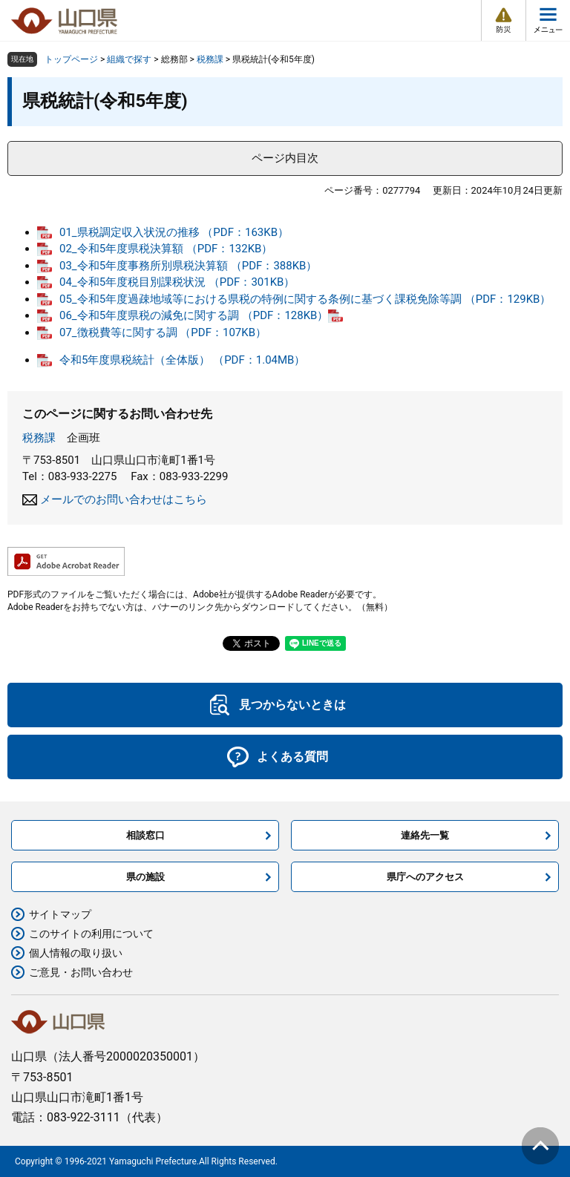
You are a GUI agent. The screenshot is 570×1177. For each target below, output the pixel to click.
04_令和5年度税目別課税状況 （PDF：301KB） (177, 282)
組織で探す (129, 59)
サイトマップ (60, 914)
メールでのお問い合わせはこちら (123, 499)
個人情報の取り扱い (75, 953)
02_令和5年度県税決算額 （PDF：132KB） (165, 248)
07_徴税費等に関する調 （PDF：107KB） (162, 332)
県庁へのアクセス (425, 876)
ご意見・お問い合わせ (81, 972)
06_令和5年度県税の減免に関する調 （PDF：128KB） (193, 315)
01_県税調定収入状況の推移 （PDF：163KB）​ (174, 232)
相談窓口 (145, 835)
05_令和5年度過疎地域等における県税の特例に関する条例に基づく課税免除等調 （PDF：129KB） (305, 299)
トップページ (71, 59)
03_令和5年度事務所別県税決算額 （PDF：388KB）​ (188, 265)
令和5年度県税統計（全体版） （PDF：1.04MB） (182, 360)
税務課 (210, 59)
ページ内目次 (285, 158)
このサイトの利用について (91, 934)
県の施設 (145, 876)
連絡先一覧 (425, 835)
